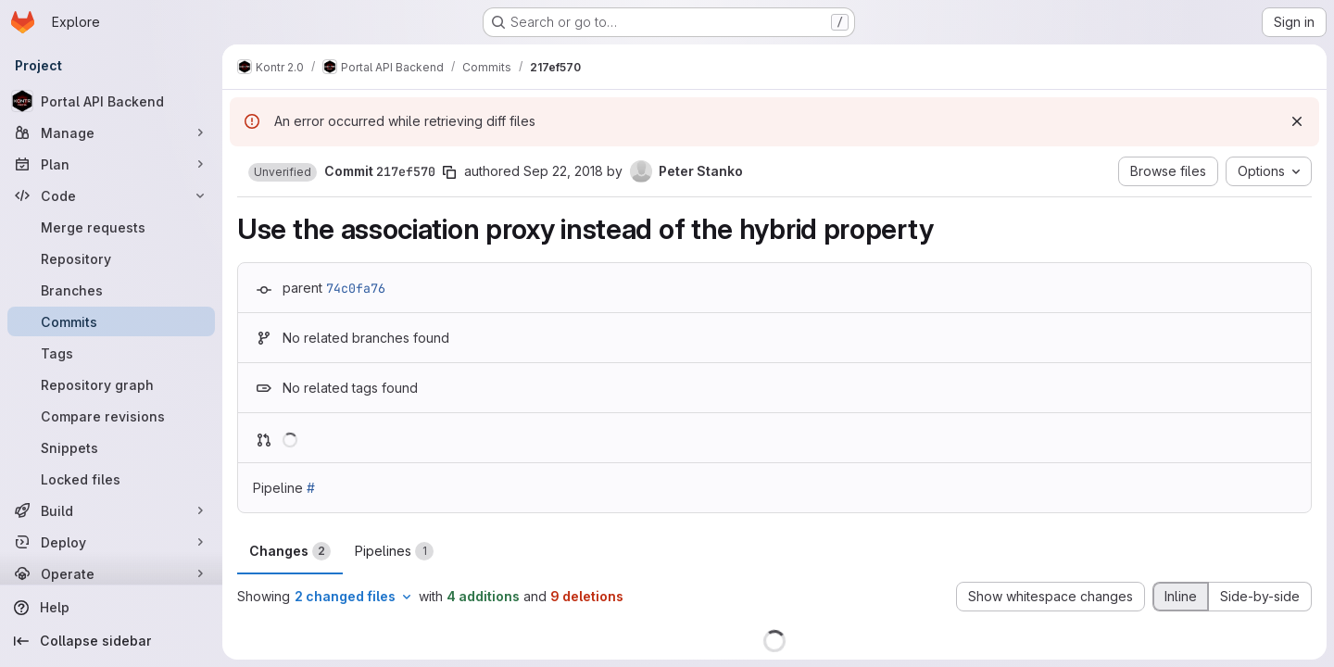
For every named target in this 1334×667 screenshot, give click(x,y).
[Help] (111, 608)
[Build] (111, 510)
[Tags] (111, 353)
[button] (282, 172)
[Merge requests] (111, 227)
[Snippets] (111, 447)
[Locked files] (111, 479)
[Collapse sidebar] (111, 641)
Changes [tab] (290, 551)
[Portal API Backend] (111, 101)
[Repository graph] (111, 384)
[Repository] (111, 258)
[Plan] (111, 164)
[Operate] (111, 573)
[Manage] (111, 132)
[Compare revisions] (111, 416)
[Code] (111, 195)
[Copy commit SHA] (449, 172)
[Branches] (111, 290)
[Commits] (111, 321)
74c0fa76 (355, 288)
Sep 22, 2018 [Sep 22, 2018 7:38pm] (563, 171)
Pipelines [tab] (394, 551)
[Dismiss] (1297, 121)
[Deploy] (111, 542)
